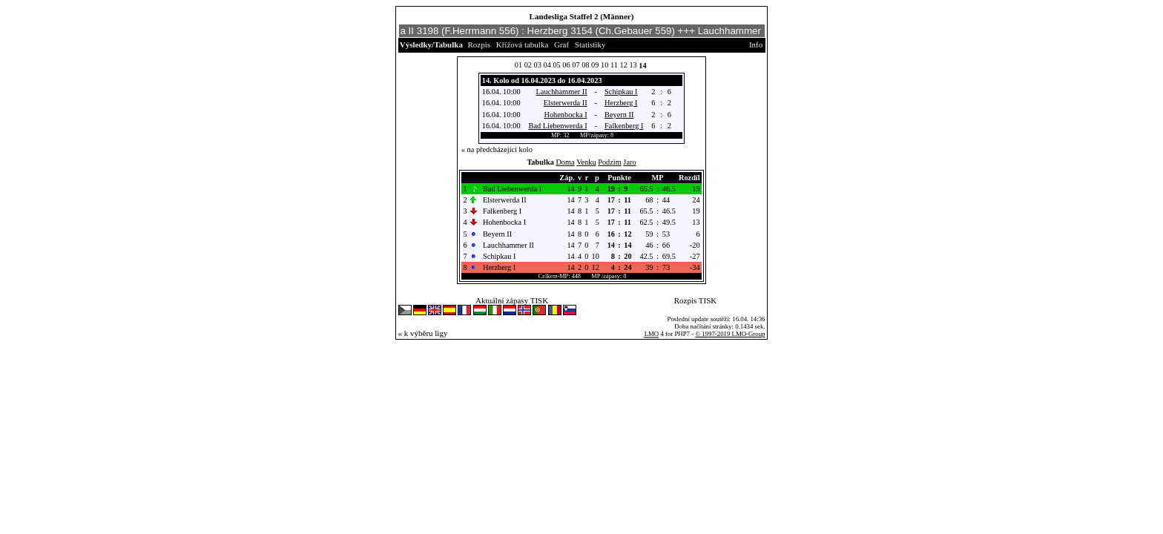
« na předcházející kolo (497, 149)
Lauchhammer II (561, 92)
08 (585, 65)
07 (575, 65)
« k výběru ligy (423, 333)
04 (547, 65)
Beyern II (618, 115)
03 (537, 65)
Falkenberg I (623, 126)
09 (595, 65)
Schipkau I (620, 92)
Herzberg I (620, 103)
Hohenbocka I (565, 115)
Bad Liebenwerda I (558, 126)
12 (623, 65)
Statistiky (590, 44)
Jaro (629, 162)
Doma (565, 162)
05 (556, 65)
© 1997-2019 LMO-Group (730, 333)
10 (604, 65)
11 (614, 65)
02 (528, 65)
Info (755, 44)
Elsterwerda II (565, 103)
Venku (586, 162)
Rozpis (478, 44)
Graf (561, 44)
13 (632, 65)
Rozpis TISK (695, 300)
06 (566, 65)
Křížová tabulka (522, 44)
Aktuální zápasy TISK (511, 300)
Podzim (610, 162)
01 (518, 65)
